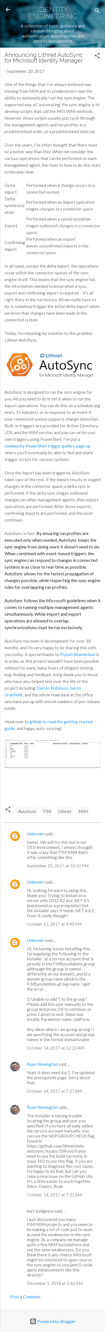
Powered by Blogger (53, 1321)
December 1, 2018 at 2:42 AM (55, 1283)
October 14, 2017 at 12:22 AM (55, 1047)
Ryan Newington (42, 1064)
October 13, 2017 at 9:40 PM (54, 923)
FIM (47, 811)
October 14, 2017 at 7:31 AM (54, 1194)
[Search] (97, 11)
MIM (83, 811)
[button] (97, 56)
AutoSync (27, 811)
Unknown (35, 833)
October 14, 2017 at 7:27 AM (54, 1091)
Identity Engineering (52, 12)
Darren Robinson (52, 688)
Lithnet (64, 811)
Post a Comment (25, 1296)
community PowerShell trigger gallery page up (47, 445)
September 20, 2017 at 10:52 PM (57, 865)
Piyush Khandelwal (78, 654)
